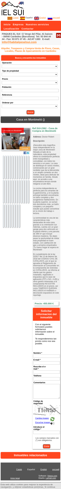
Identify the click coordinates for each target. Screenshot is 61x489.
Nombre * (37, 353)
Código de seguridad (38, 402)
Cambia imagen (42, 418)
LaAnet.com (51, 478)
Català (12, 18)
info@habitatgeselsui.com (19, 42)
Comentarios (39, 382)
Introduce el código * (38, 428)
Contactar (27, 28)
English (40, 18)
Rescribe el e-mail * (39, 368)
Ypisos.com (52, 476)
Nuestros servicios (37, 24)
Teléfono (37, 376)
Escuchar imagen (42, 422)
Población (6, 87)
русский (54, 18)
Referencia (7, 95)
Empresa (18, 24)
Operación (7, 63)
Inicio (7, 24)
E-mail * (37, 360)
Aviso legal (15, 478)
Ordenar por (7, 103)
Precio (5, 79)
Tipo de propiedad (10, 71)
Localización (11, 28)
